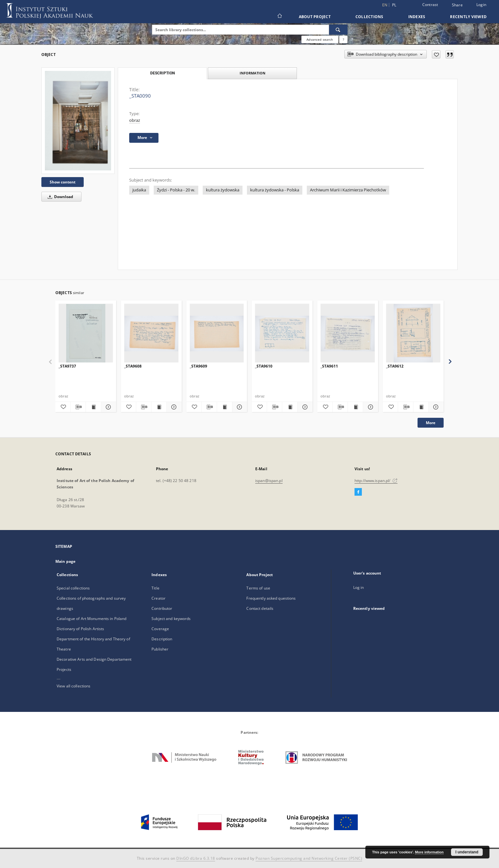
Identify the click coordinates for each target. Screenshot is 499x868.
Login (481, 4)
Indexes (416, 16)
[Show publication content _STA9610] (289, 407)
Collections (369, 16)
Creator (158, 598)
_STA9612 (395, 366)
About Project (315, 16)
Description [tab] (162, 73)
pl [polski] (394, 5)
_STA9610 (263, 366)
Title (155, 588)
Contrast (430, 4)
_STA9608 (133, 366)
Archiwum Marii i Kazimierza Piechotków (348, 190)
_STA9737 (67, 366)
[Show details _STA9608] (173, 407)
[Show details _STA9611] (369, 407)
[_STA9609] (217, 333)
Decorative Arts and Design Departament (94, 659)
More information (429, 852)
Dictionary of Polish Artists (80, 628)
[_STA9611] (348, 333)
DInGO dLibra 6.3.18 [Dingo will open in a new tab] (195, 858)
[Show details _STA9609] (238, 407)
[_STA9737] (86, 333)
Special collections (73, 588)
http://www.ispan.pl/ (376, 480)
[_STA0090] (78, 120)
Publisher (159, 649)
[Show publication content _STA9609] (224, 407)
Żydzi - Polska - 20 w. (176, 190)
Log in (358, 587)
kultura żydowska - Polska (274, 190)
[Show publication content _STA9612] (420, 407)
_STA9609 (198, 366)
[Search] (338, 29)
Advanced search (319, 39)
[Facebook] (358, 492)
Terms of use (258, 588)
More (430, 422)
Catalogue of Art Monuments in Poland (91, 618)
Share (457, 5)
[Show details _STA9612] (435, 407)
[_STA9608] (151, 333)
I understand (466, 852)
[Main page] (279, 17)
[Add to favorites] (436, 54)
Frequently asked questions (271, 598)
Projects (64, 669)
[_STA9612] (413, 333)
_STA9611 (329, 366)
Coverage (160, 628)
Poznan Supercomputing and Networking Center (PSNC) (309, 858)
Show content (62, 182)
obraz (134, 120)
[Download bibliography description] (78, 407)
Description (161, 639)
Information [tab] (252, 73)
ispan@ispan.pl (269, 480)
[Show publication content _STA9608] (158, 407)
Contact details (259, 608)
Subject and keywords (171, 618)
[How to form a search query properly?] (343, 39)
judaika (139, 190)
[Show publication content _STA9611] (355, 407)
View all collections (73, 686)
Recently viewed (468, 16)
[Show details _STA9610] (304, 407)
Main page (65, 561)
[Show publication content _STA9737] (93, 407)
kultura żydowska (222, 190)
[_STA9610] (282, 333)
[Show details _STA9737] (107, 407)
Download (59, 196)
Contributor (161, 608)
